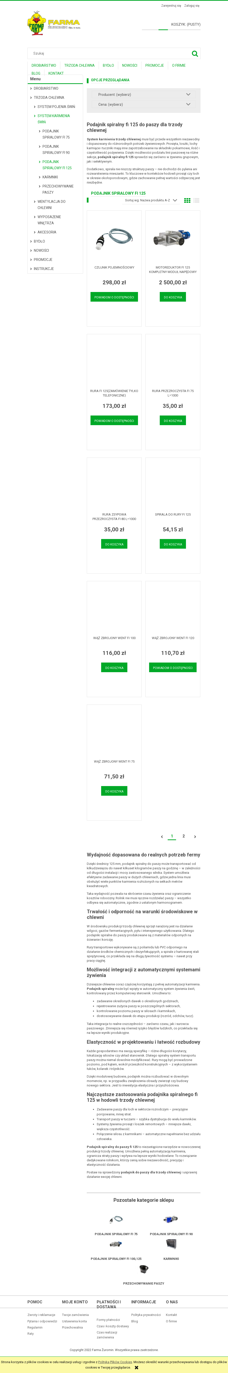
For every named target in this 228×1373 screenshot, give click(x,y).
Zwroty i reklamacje (41, 1315)
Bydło (39, 241)
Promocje (43, 260)
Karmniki (50, 177)
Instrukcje (44, 269)
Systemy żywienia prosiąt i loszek (120, 1124)
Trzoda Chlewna (49, 98)
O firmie (171, 1321)
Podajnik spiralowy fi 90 (56, 150)
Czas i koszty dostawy (113, 1326)
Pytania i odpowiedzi (42, 1321)
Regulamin (35, 1327)
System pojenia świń (56, 107)
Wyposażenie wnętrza (49, 220)
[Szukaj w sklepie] (115, 53)
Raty (30, 1333)
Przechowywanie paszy (58, 189)
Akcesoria (47, 232)
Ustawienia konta (74, 1321)
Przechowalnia (72, 1327)
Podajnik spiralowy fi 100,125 (116, 1259)
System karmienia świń (54, 119)
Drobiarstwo (46, 88)
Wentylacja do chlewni (52, 205)
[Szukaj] (195, 53)
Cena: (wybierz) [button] (110, 104)
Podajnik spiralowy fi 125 (57, 165)
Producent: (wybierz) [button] (114, 95)
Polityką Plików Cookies (115, 1362)
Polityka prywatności (146, 1315)
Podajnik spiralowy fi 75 (56, 134)
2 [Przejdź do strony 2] (183, 836)
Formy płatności (108, 1320)
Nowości (41, 250)
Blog (134, 1321)
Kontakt (171, 1315)
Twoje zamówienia (75, 1315)
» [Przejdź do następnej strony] (195, 837)
